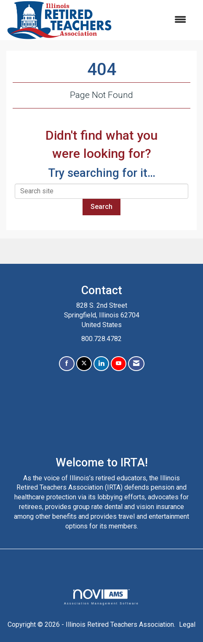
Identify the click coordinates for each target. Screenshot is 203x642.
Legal (187, 624)
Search (101, 207)
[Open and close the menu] (153, 20)
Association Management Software (101, 597)
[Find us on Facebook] (67, 363)
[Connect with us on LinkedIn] (101, 363)
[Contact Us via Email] (136, 363)
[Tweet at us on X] (84, 363)
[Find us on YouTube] (118, 363)
